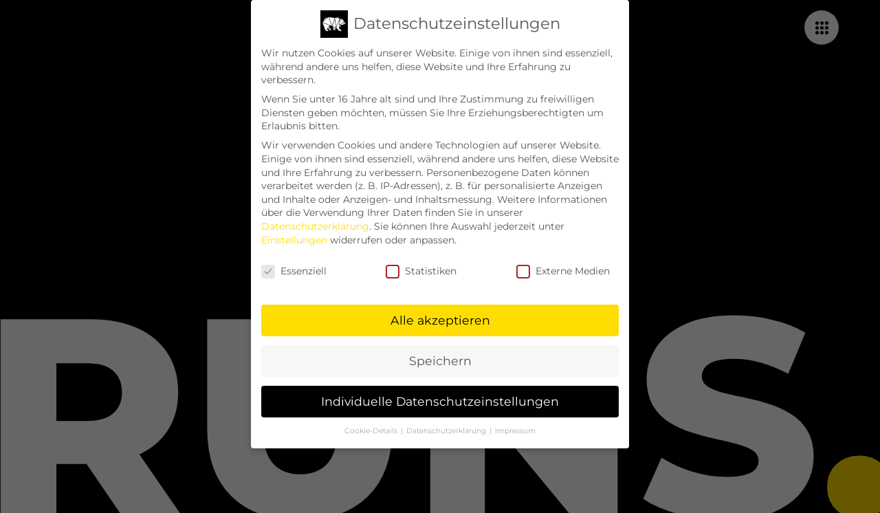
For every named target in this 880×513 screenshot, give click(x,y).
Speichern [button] (440, 356)
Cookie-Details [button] (371, 426)
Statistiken (421, 267)
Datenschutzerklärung (315, 221)
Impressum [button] (515, 426)
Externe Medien (563, 267)
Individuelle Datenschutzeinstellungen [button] (440, 397)
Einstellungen (294, 235)
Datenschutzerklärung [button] (447, 426)
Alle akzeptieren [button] (440, 316)
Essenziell (294, 267)
